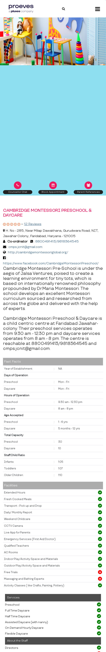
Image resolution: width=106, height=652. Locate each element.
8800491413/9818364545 (57, 241)
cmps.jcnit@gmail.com (25, 247)
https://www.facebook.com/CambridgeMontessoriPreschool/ (51, 263)
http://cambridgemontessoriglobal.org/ (38, 252)
